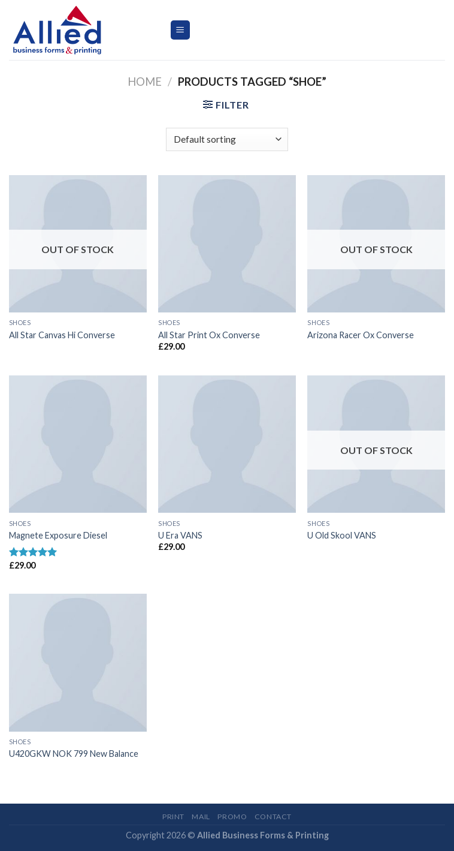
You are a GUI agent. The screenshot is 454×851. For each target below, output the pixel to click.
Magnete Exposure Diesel (58, 535)
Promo (232, 816)
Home (145, 81)
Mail (201, 816)
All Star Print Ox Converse (209, 335)
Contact (273, 816)
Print (173, 816)
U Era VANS (180, 535)
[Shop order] (226, 139)
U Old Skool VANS (341, 535)
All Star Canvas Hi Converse (62, 335)
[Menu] (180, 30)
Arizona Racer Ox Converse (360, 335)
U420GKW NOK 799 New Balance (73, 753)
